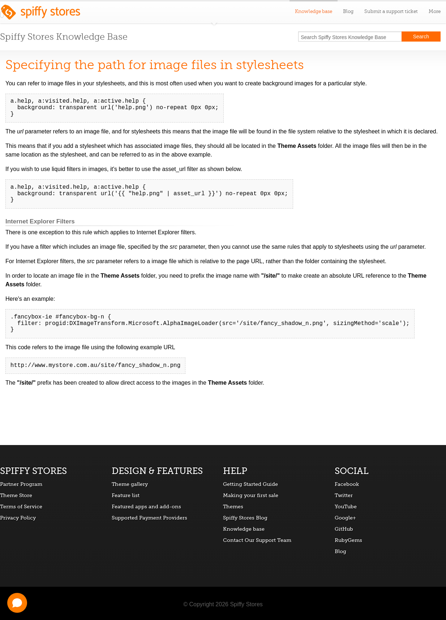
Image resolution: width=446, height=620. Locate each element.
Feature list (126, 495)
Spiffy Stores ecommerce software (40, 14)
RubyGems (348, 540)
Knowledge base (244, 529)
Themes (233, 506)
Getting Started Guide (250, 484)
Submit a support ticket (391, 11)
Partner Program (21, 484)
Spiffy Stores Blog (245, 518)
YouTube (346, 506)
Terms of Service (21, 506)
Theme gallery (130, 484)
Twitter (344, 495)
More (435, 11)
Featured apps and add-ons (146, 506)
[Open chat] (17, 603)
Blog (348, 11)
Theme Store (16, 495)
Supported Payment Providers (149, 518)
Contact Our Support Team (257, 540)
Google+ (345, 518)
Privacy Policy (18, 518)
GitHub (344, 529)
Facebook (347, 484)
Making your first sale (250, 495)
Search (421, 36)
